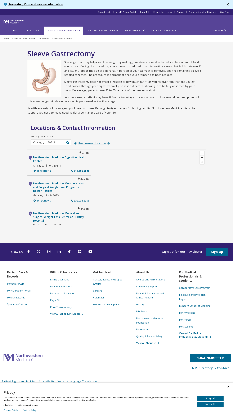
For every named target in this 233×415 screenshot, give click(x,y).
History (140, 304)
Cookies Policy (29, 410)
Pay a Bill (144, 12)
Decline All (210, 404)
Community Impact (146, 286)
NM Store (141, 311)
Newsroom (142, 329)
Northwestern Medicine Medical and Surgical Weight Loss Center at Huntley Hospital (58, 216)
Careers (180, 12)
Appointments (104, 12)
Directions (42, 170)
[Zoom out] (202, 157)
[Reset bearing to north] (202, 162)
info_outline (108, 143)
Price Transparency (61, 307)
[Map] (148, 187)
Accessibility (46, 381)
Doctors (11, 30)
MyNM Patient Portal (126, 12)
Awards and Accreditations (150, 279)
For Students (186, 326)
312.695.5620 (80, 170)
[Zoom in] (202, 153)
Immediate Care (15, 283)
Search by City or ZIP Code (42, 136)
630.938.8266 (80, 200)
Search (218, 30)
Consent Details (11, 410)
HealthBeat (133, 30)
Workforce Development (106, 304)
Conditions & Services (62, 30)
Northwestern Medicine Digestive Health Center (59, 159)
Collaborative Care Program (194, 287)
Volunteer (98, 297)
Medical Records (16, 297)
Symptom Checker (17, 304)
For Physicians (187, 312)
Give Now (224, 12)
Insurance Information (62, 293)
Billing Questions (59, 279)
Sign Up (217, 252)
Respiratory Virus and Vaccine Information (35, 4)
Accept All (210, 398)
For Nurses (185, 319)
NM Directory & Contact (210, 368)
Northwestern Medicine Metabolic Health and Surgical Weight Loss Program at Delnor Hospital (60, 187)
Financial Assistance (162, 12)
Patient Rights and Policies (19, 381)
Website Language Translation (77, 381)
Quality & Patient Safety (149, 336)
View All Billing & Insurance (66, 313)
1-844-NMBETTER (210, 358)
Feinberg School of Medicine (202, 12)
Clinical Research (164, 30)
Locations (31, 30)
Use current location (90, 143)
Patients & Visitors (101, 30)
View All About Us (147, 343)
